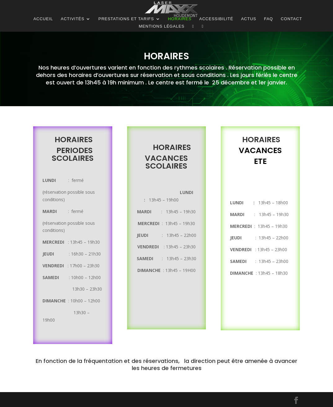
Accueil (43, 19)
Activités (72, 19)
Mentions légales (161, 26)
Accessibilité (216, 19)
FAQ (268, 19)
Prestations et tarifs (126, 19)
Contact (291, 19)
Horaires (180, 19)
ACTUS (248, 19)
